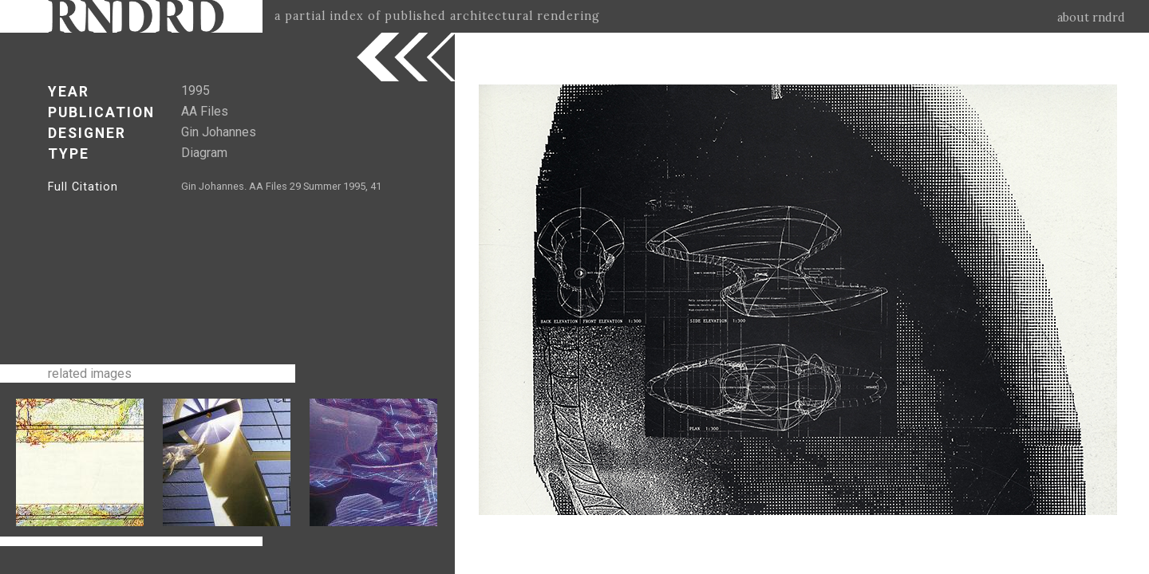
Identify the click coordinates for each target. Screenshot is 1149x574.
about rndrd (1091, 17)
